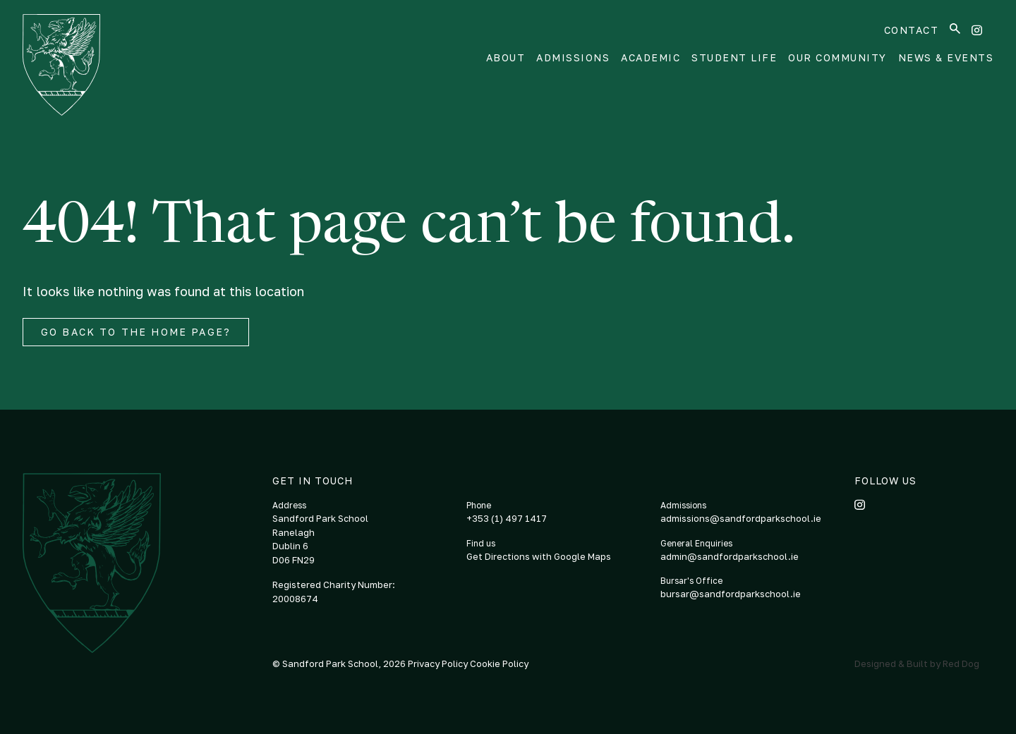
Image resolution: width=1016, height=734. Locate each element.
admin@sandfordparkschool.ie (729, 556)
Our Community (837, 57)
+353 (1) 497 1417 (506, 518)
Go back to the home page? (136, 332)
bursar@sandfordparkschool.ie (730, 593)
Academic (650, 57)
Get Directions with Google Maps (538, 556)
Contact (911, 30)
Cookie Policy (499, 663)
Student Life (734, 57)
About (506, 57)
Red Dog (961, 663)
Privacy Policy (439, 663)
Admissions (573, 57)
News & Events (946, 57)
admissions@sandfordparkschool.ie (740, 518)
